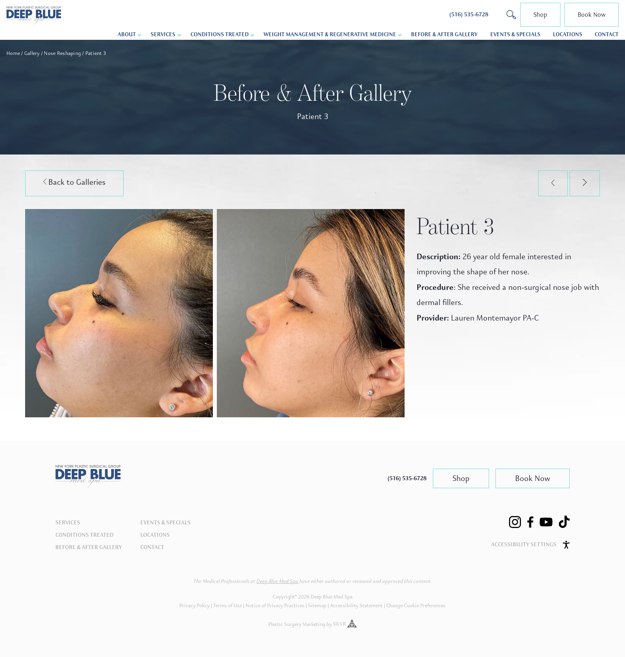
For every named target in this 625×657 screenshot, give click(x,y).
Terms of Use (227, 606)
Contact (607, 34)
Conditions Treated (220, 34)
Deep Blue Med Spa (277, 581)
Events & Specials (515, 34)
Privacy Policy (194, 606)
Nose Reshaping (62, 53)
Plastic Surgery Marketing (296, 624)
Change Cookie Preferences (416, 606)
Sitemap (317, 606)
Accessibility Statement (356, 606)
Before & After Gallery (444, 34)
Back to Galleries (74, 182)
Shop (540, 15)
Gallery (32, 53)
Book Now (591, 15)
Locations (567, 34)
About (127, 34)
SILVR (345, 624)
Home (13, 53)
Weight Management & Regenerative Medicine (329, 34)
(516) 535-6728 (406, 478)
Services (163, 34)
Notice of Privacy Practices (275, 606)
